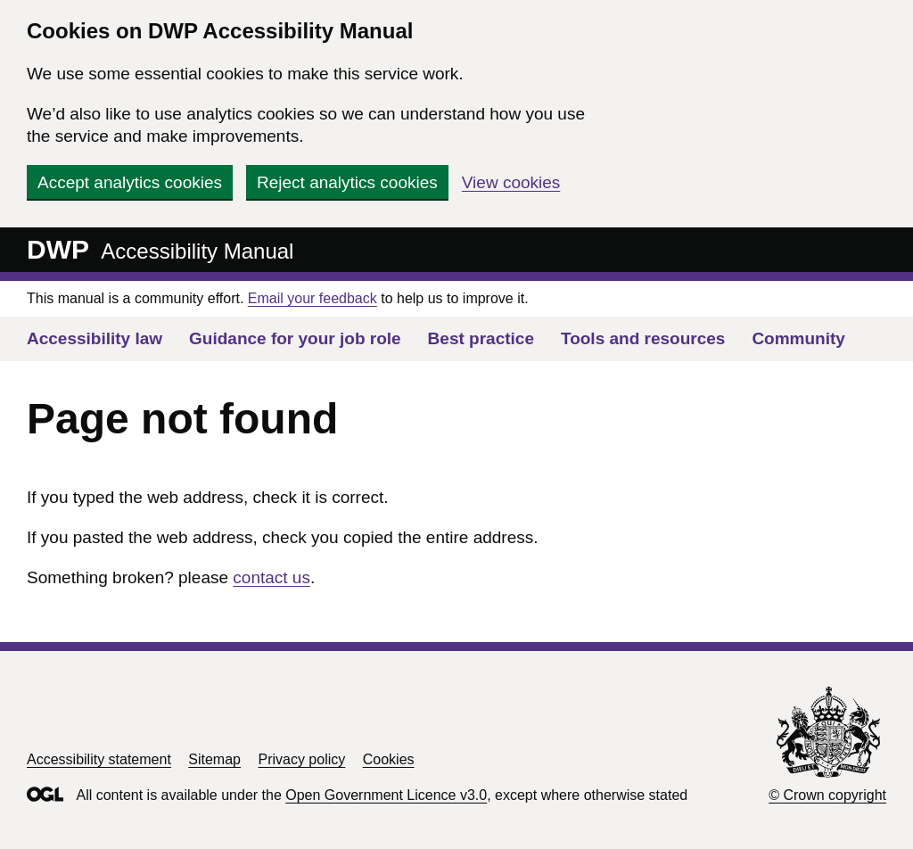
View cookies (511, 182)
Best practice (481, 338)
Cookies (389, 759)
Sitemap (214, 759)
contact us (271, 577)
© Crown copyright (827, 795)
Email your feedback (312, 298)
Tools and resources (643, 338)
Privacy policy (301, 759)
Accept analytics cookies (129, 182)
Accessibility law (94, 338)
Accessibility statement (99, 759)
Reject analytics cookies (347, 182)
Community (798, 338)
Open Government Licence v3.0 (386, 795)
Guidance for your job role (295, 338)
